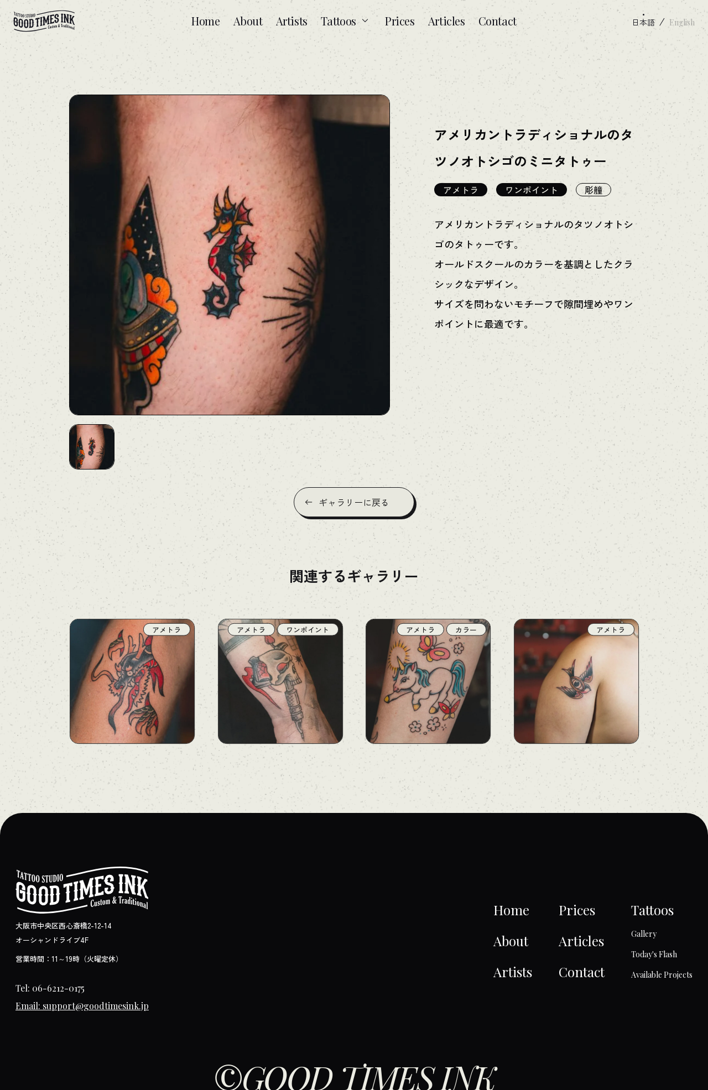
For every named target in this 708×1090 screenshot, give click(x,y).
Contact (497, 20)
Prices (400, 20)
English (682, 22)
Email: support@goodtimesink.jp (82, 1005)
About (248, 20)
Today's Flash (654, 954)
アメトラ (460, 189)
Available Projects (662, 974)
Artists (292, 20)
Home (205, 20)
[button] (91, 447)
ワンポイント (531, 189)
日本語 (643, 22)
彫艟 (593, 189)
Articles (446, 20)
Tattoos (346, 20)
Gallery (644, 934)
